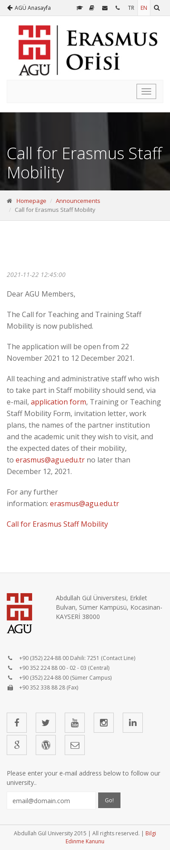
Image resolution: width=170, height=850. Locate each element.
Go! (109, 800)
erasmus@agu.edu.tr (50, 460)
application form (58, 402)
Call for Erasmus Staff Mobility (58, 524)
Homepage (31, 201)
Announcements (78, 201)
